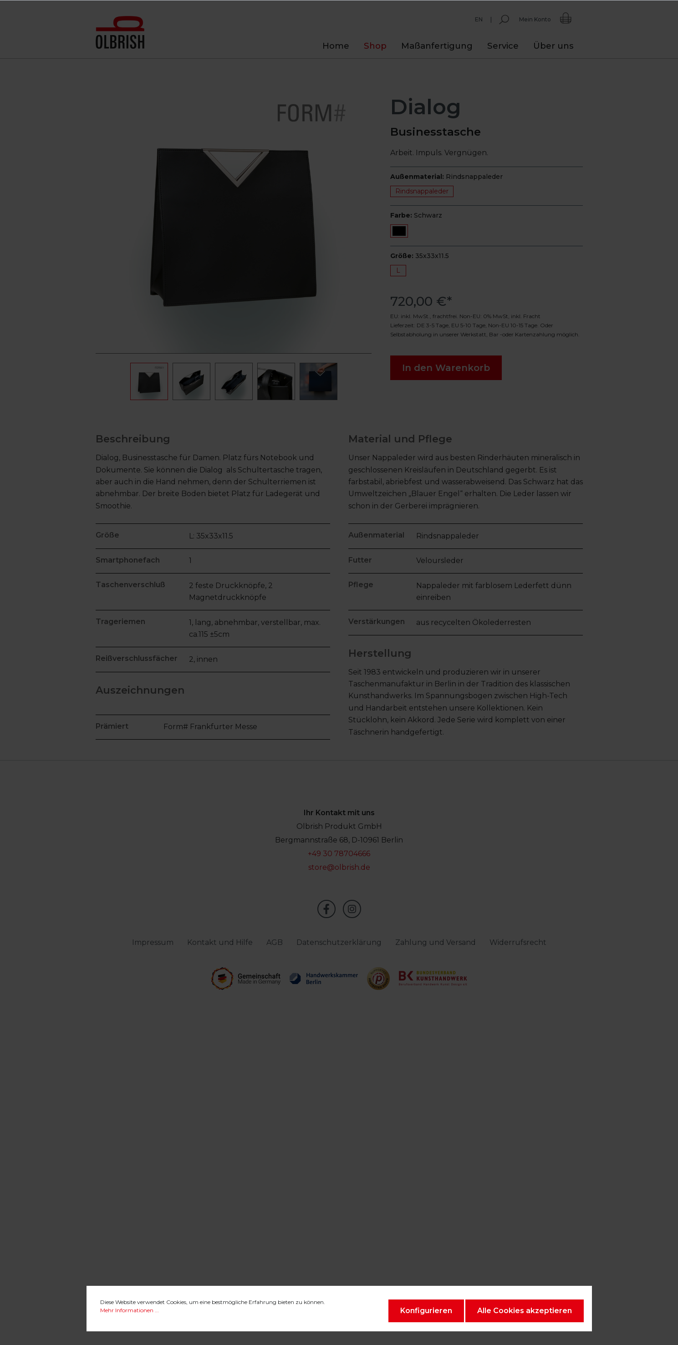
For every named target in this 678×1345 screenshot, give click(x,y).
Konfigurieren (426, 1310)
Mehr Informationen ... (129, 1310)
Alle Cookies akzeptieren (524, 1310)
